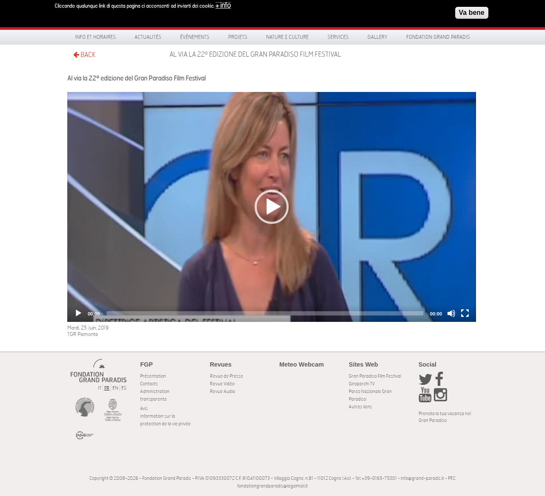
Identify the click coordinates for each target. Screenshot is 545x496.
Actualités (148, 37)
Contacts (149, 383)
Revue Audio (222, 391)
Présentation (153, 376)
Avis (144, 408)
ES (123, 388)
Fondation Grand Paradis (438, 37)
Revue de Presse (226, 376)
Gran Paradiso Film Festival (375, 376)
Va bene (472, 11)
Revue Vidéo (222, 383)
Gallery (377, 37)
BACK (84, 54)
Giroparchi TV (362, 383)
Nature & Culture (287, 37)
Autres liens (360, 406)
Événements (194, 37)
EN (115, 388)
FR (106, 388)
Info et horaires (95, 37)
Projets (237, 37)
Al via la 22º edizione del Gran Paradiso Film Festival (255, 54)
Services (338, 37)
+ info (223, 4)
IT (99, 388)
